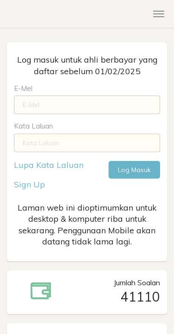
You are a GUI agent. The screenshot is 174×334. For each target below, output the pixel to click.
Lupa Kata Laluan (49, 165)
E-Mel (23, 88)
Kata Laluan (33, 126)
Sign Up (29, 184)
